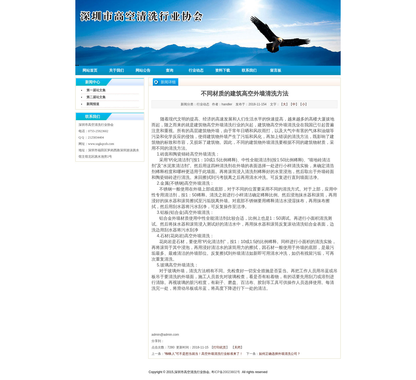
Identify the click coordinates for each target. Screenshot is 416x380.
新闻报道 (92, 104)
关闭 (237, 347)
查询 (169, 70)
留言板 (275, 70)
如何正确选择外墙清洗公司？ (279, 354)
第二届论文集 (96, 97)
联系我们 (249, 70)
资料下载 (222, 70)
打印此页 (219, 347)
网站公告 (143, 70)
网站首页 (90, 70)
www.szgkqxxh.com (101, 144)
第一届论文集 (96, 90)
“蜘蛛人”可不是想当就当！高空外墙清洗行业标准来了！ (203, 354)
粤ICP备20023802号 (225, 372)
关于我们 (116, 70)
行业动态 (196, 70)
